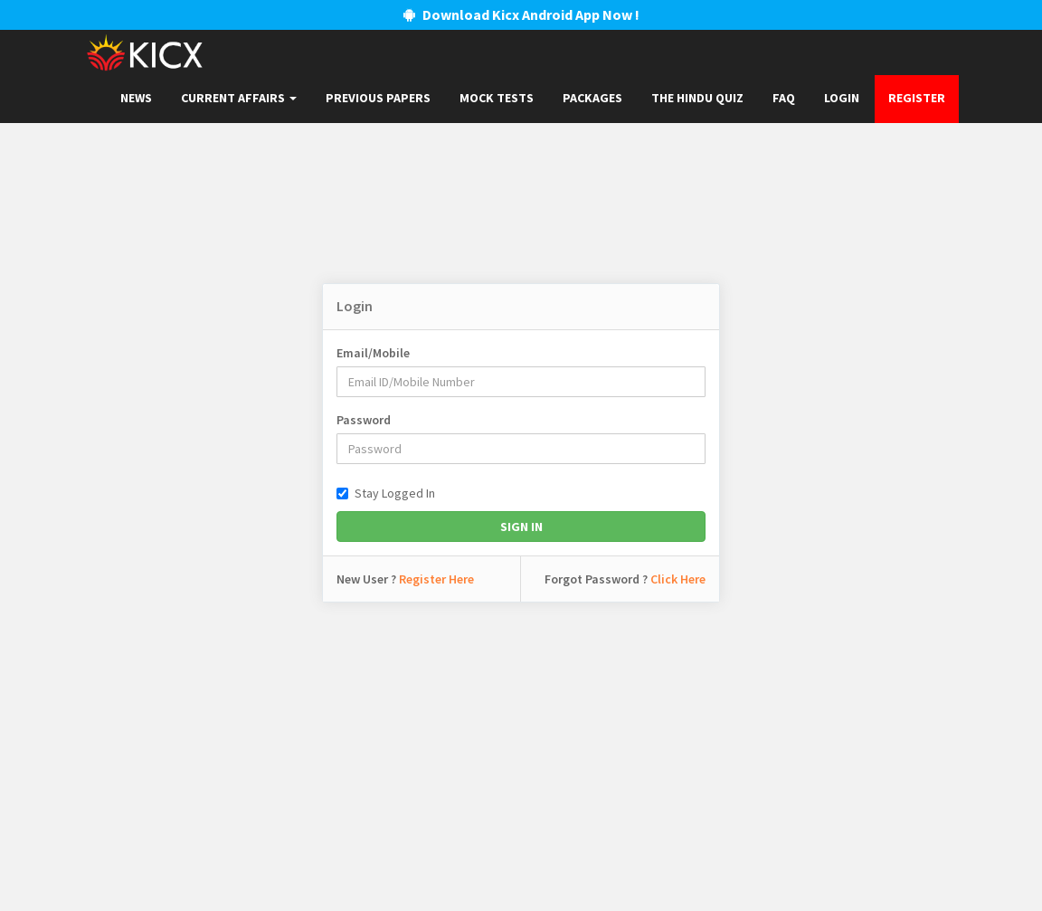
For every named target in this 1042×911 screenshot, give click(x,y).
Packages (592, 98)
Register (916, 98)
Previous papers (378, 98)
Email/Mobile (373, 353)
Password (363, 420)
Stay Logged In (385, 493)
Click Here (678, 579)
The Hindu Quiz (697, 98)
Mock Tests (496, 98)
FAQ (783, 98)
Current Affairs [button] (239, 98)
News (136, 98)
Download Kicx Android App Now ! (521, 14)
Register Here (436, 579)
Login (841, 98)
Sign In (521, 526)
